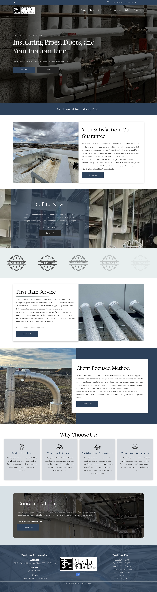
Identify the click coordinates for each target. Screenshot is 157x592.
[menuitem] (83, 10)
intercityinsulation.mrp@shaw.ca (124, 2)
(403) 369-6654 (35, 571)
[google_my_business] (14, 2)
